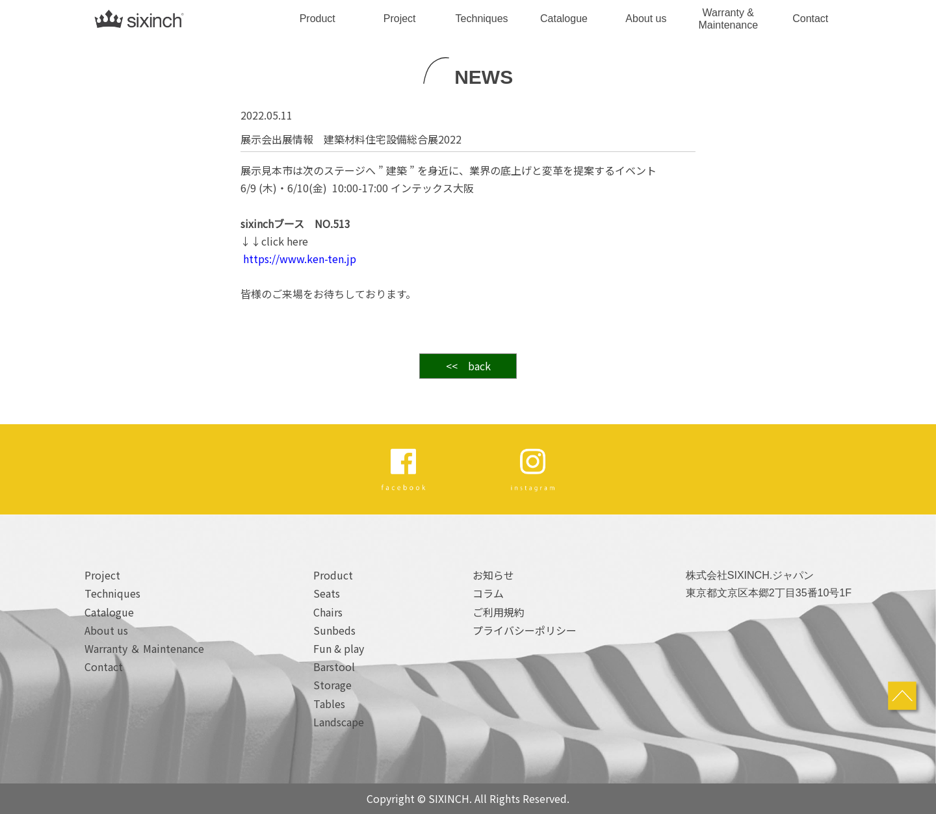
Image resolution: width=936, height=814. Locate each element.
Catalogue (564, 18)
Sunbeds (334, 630)
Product (317, 18)
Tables (329, 703)
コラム (488, 593)
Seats (326, 593)
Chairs (328, 612)
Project (400, 18)
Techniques (482, 18)
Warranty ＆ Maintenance (144, 648)
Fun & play (338, 648)
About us (645, 18)
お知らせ (493, 575)
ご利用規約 (499, 612)
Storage (332, 685)
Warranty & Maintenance (729, 19)
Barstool (334, 666)
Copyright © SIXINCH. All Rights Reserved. (468, 798)
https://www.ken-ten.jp (298, 258)
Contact (810, 18)
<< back (468, 366)
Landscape (338, 722)
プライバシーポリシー (525, 630)
